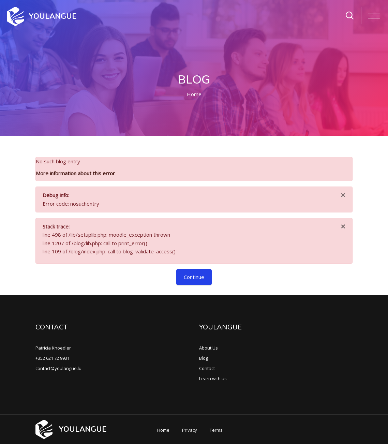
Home (194, 94)
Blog (203, 358)
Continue (194, 276)
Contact (207, 368)
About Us (208, 348)
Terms (216, 430)
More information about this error (75, 173)
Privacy (189, 430)
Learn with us (213, 378)
